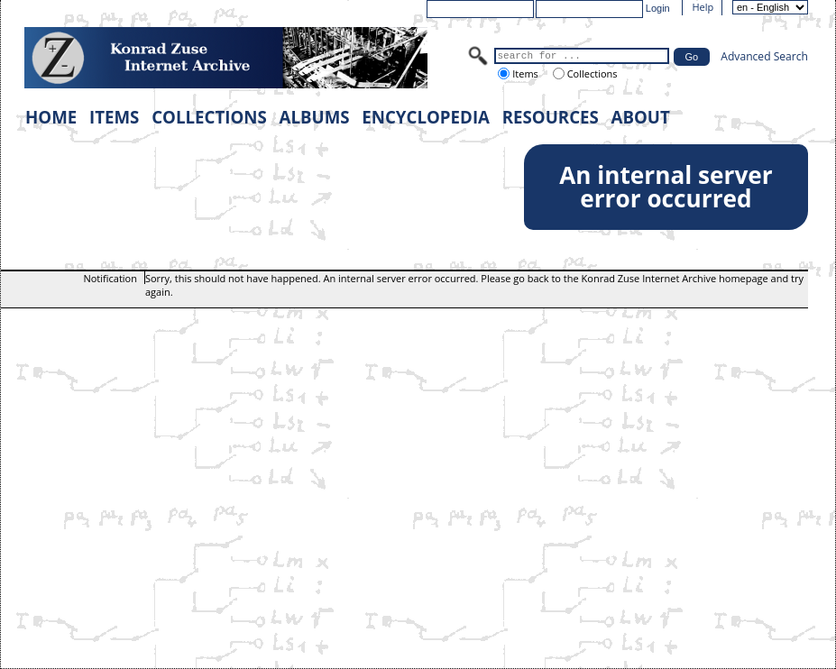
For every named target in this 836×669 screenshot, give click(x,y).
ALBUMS (315, 116)
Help (702, 7)
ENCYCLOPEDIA (426, 116)
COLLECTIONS (209, 116)
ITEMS (114, 116)
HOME (51, 116)
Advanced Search (764, 57)
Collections (591, 73)
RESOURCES (550, 116)
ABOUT (640, 116)
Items (523, 73)
